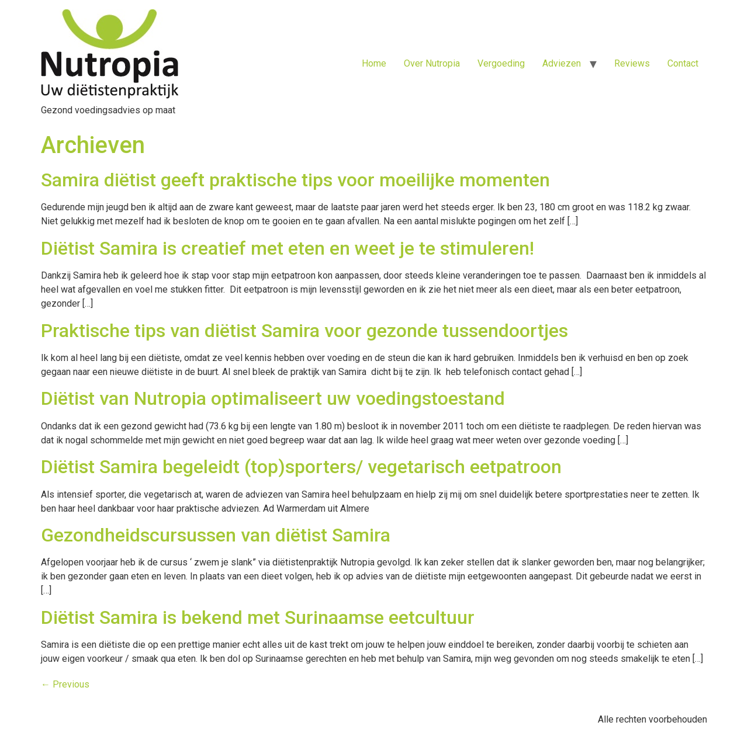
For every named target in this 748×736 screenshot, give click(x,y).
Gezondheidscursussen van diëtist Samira (215, 535)
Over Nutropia (432, 63)
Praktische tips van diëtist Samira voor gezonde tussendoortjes (304, 331)
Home (374, 63)
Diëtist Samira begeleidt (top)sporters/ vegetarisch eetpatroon (301, 467)
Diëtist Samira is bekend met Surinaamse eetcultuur (258, 617)
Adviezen (561, 63)
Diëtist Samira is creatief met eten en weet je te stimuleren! (287, 248)
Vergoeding (501, 63)
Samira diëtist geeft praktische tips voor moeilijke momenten (295, 180)
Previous (65, 684)
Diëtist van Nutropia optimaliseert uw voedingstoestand (273, 398)
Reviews (632, 63)
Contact (682, 63)
